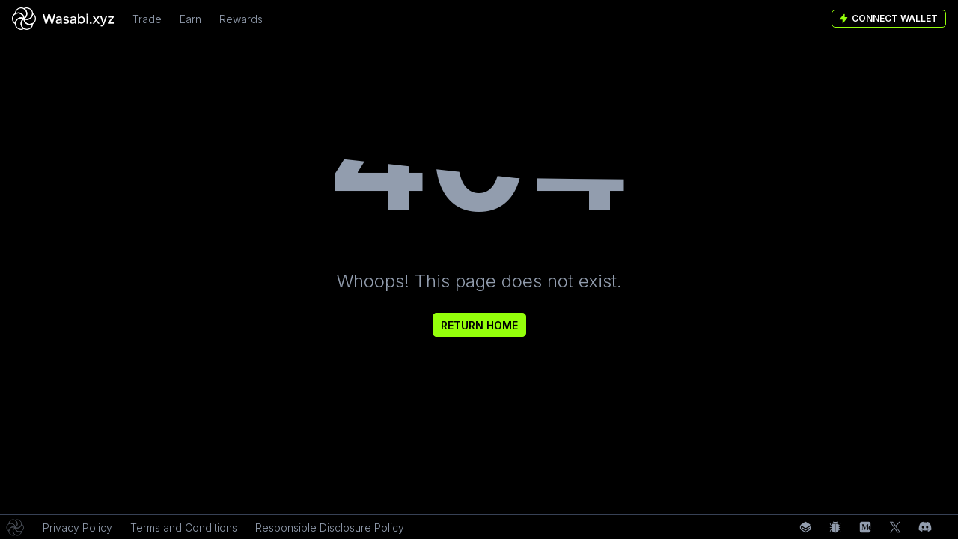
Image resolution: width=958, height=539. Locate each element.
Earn (190, 19)
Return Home (479, 325)
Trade (147, 19)
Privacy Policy (77, 527)
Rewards (241, 19)
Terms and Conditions (183, 527)
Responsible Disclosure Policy (329, 527)
